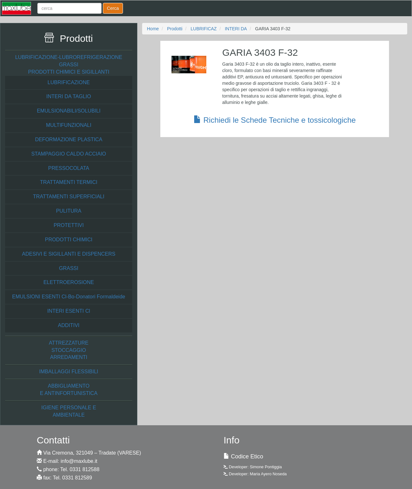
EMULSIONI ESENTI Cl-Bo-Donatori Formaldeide (68, 296)
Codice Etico (247, 456)
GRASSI (68, 268)
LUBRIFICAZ (204, 28)
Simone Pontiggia (266, 466)
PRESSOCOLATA (68, 168)
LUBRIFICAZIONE (69, 82)
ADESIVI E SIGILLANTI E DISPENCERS (69, 254)
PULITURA (68, 211)
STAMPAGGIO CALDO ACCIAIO (68, 154)
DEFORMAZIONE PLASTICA (69, 139)
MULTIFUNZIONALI (68, 125)
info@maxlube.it (79, 461)
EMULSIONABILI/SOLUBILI (68, 110)
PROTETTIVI (69, 225)
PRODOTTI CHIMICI (68, 239)
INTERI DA (236, 28)
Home (153, 28)
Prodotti (174, 28)
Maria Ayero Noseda (268, 473)
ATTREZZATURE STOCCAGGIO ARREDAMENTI (68, 350)
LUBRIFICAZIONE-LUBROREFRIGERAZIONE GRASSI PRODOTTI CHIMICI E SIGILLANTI (68, 65)
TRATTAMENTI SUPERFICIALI (68, 196)
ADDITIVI (69, 325)
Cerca (113, 8)
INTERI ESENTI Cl (68, 311)
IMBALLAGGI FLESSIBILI (68, 371)
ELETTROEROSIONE (68, 282)
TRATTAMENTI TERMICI (68, 182)
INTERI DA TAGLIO (68, 96)
